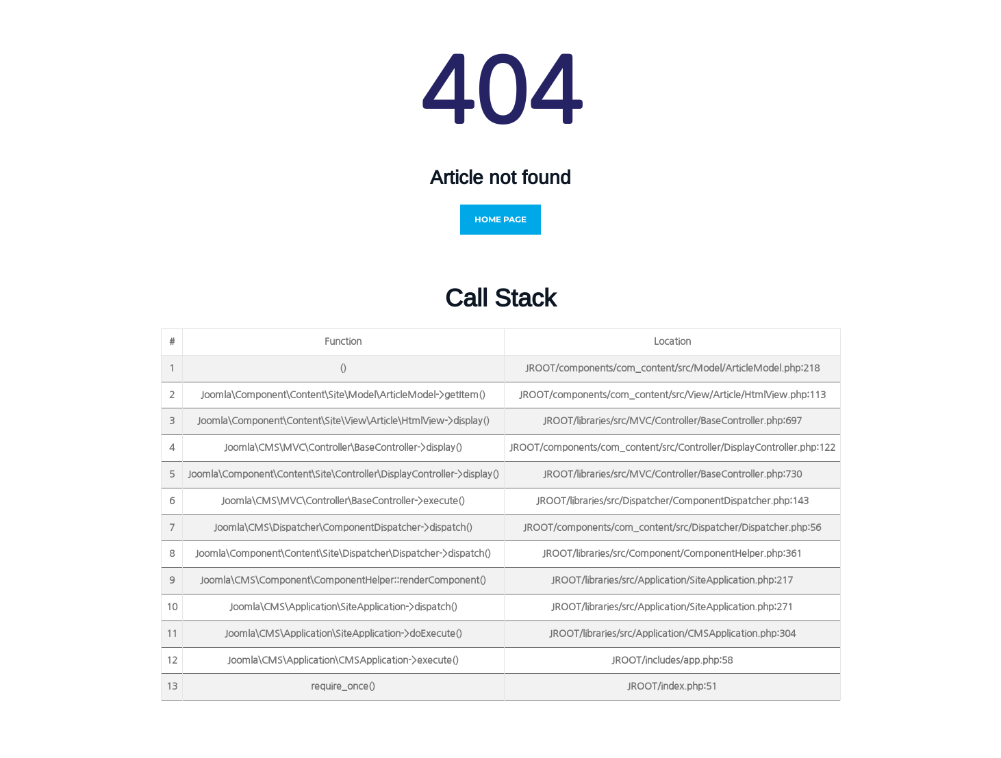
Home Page (500, 219)
